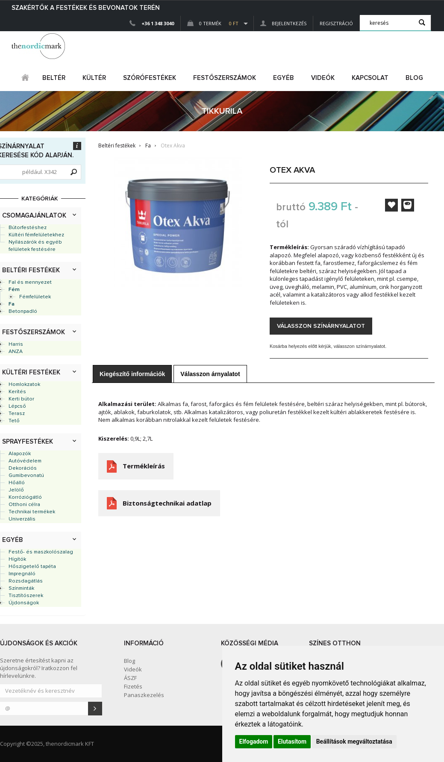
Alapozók (20, 453)
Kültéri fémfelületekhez (36, 235)
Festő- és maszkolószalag (41, 552)
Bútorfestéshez (28, 227)
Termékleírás (144, 466)
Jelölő (16, 490)
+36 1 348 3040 (157, 23)
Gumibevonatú (26, 475)
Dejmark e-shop (39, 46)
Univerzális (22, 519)
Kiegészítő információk (132, 374)
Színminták (21, 588)
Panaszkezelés (144, 695)
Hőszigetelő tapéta (32, 566)
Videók (323, 78)
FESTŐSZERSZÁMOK (224, 78)
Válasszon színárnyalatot (321, 326)
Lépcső (17, 406)
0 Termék (212, 23)
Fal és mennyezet (30, 282)
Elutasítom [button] (292, 741)
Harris (16, 344)
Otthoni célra (24, 504)
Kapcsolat (370, 78)
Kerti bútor (21, 399)
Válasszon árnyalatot (210, 374)
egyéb (283, 78)
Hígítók (17, 559)
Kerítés (17, 391)
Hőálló (17, 482)
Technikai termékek (32, 512)
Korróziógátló (25, 497)
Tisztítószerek (26, 595)
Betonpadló (23, 311)
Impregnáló (22, 574)
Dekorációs (23, 468)
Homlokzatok (24, 384)
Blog (414, 78)
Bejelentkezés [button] (283, 23)
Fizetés (133, 686)
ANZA (16, 351)
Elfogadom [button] (253, 741)
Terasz (17, 413)
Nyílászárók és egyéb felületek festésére (35, 246)
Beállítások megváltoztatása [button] (354, 741)
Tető (14, 421)
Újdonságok (24, 603)
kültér (94, 78)
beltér (53, 78)
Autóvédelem (25, 461)
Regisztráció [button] (336, 23)
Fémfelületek (35, 297)
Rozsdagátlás (26, 581)
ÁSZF (130, 678)
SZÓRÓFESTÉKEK (149, 78)
